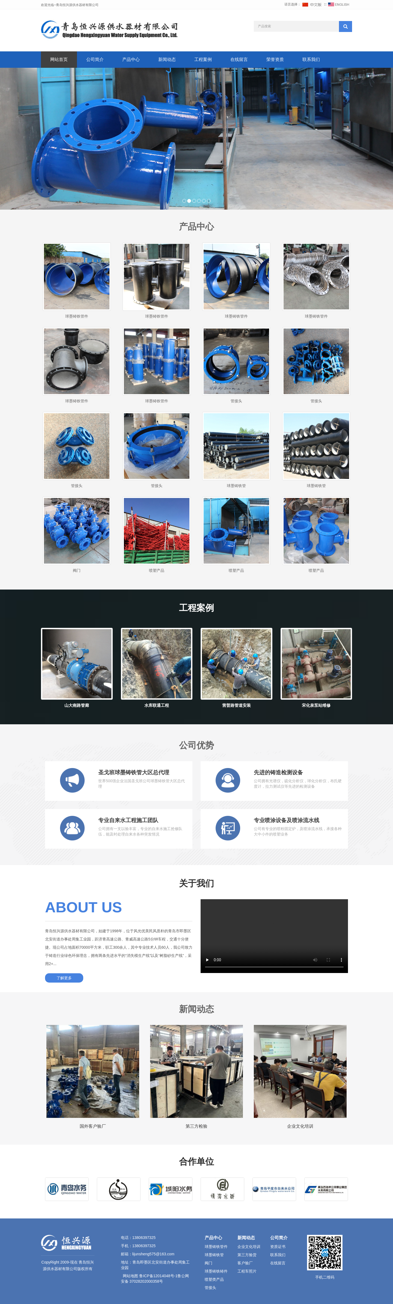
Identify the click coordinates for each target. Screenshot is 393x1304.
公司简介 (95, 59)
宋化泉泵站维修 (316, 705)
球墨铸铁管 (236, 485)
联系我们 (311, 59)
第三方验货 (247, 1255)
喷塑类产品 (214, 1279)
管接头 (236, 401)
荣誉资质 (275, 59)
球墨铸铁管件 (76, 316)
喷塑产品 (156, 570)
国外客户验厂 (93, 1126)
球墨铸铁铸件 (216, 1271)
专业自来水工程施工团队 (128, 820)
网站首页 (59, 59)
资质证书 (277, 1246)
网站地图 (130, 1276)
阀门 (77, 570)
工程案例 (203, 59)
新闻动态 (167, 59)
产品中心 (131, 59)
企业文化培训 (300, 1126)
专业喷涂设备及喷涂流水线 (286, 820)
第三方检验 (196, 1126)
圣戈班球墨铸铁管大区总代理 (133, 772)
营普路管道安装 (236, 705)
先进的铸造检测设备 (278, 772)
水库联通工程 (156, 705)
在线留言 (239, 59)
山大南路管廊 (76, 705)
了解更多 (64, 978)
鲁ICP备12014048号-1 (158, 1276)
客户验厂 (245, 1263)
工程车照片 (247, 1271)
